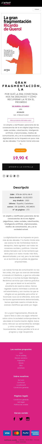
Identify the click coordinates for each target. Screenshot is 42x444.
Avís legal (21, 402)
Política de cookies (21, 405)
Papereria (21, 360)
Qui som (21, 380)
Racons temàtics (21, 358)
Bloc (21, 365)
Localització (21, 385)
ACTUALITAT (20, 112)
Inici (21, 353)
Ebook (21, 363)
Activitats (21, 368)
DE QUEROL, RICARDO (20, 106)
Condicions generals (21, 387)
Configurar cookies (10, 440)
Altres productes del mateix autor (20, 120)
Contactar (21, 383)
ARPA (20, 109)
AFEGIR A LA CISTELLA (21, 167)
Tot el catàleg (21, 356)
